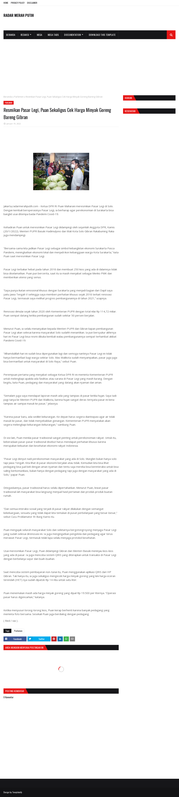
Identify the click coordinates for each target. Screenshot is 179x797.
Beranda (7, 96)
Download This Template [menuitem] (102, 34)
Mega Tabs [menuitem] (53, 34)
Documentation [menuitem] (72, 34)
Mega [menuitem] (39, 34)
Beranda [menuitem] (10, 34)
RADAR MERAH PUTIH (18, 15)
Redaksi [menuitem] (25, 34)
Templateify (17, 792)
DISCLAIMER (32, 2)
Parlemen (19, 96)
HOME (5, 2)
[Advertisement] (89, 65)
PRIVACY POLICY (17, 2)
